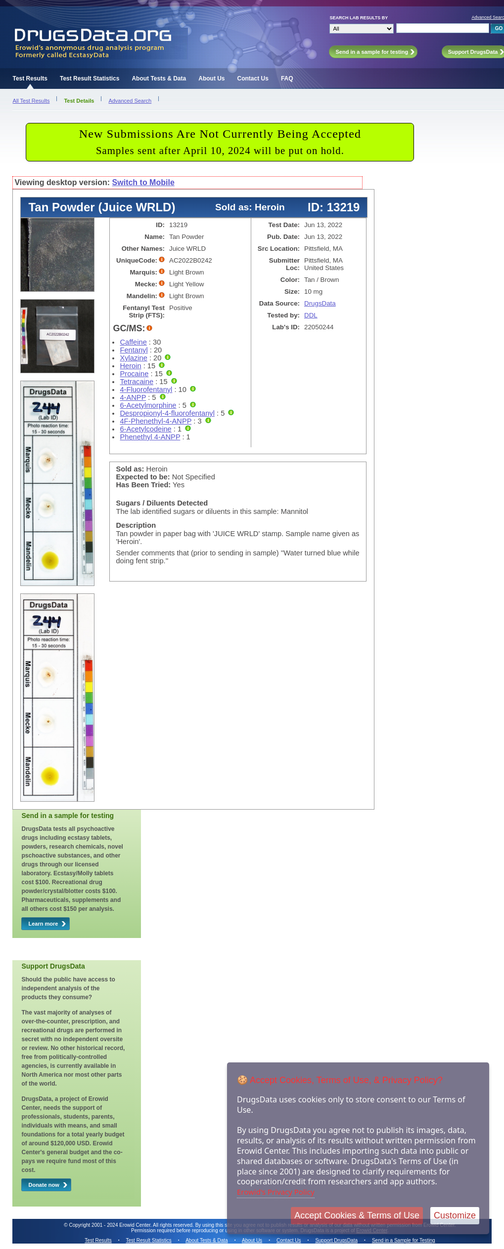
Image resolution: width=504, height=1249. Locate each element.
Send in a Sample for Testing (403, 1240)
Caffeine (133, 342)
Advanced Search (129, 101)
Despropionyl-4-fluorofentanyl (167, 413)
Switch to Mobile (143, 182)
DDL (311, 315)
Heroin (130, 366)
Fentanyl (133, 350)
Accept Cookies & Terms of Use (356, 1215)
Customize (455, 1215)
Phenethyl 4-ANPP (150, 437)
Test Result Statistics (89, 78)
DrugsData (320, 303)
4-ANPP (133, 397)
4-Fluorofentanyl (146, 389)
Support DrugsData (336, 1240)
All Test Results (30, 101)
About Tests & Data (159, 78)
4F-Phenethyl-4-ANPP (155, 421)
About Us (211, 78)
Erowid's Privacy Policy (276, 1192)
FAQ (287, 78)
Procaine (134, 374)
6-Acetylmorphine (148, 405)
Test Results (29, 78)
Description (136, 525)
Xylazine (133, 358)
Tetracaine (136, 382)
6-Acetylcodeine (145, 429)
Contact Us (253, 78)
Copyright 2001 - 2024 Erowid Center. (110, 1225)
